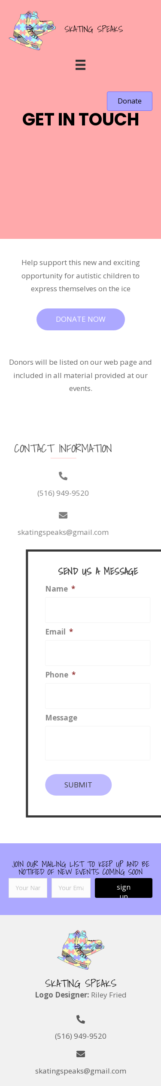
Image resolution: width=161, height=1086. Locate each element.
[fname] (28, 888)
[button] (129, 101)
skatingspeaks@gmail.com (80, 1071)
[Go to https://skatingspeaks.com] (72, 29)
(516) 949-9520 (41, 493)
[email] (71, 888)
